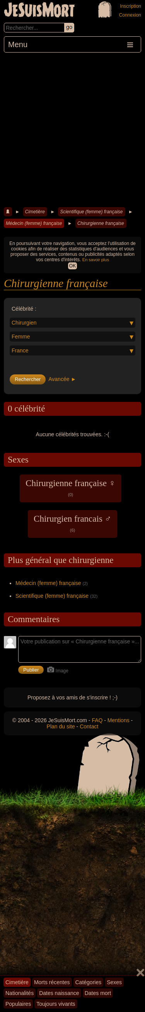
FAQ (97, 720)
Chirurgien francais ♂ (72, 523)
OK (72, 266)
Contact (89, 726)
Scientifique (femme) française (91, 211)
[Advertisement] (72, 128)
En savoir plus (95, 259)
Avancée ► (62, 379)
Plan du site (61, 726)
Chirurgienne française (100, 223)
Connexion (130, 15)
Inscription (130, 6)
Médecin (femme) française (34, 223)
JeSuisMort (39, 11)
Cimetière (35, 211)
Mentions (118, 720)
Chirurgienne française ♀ (71, 487)
